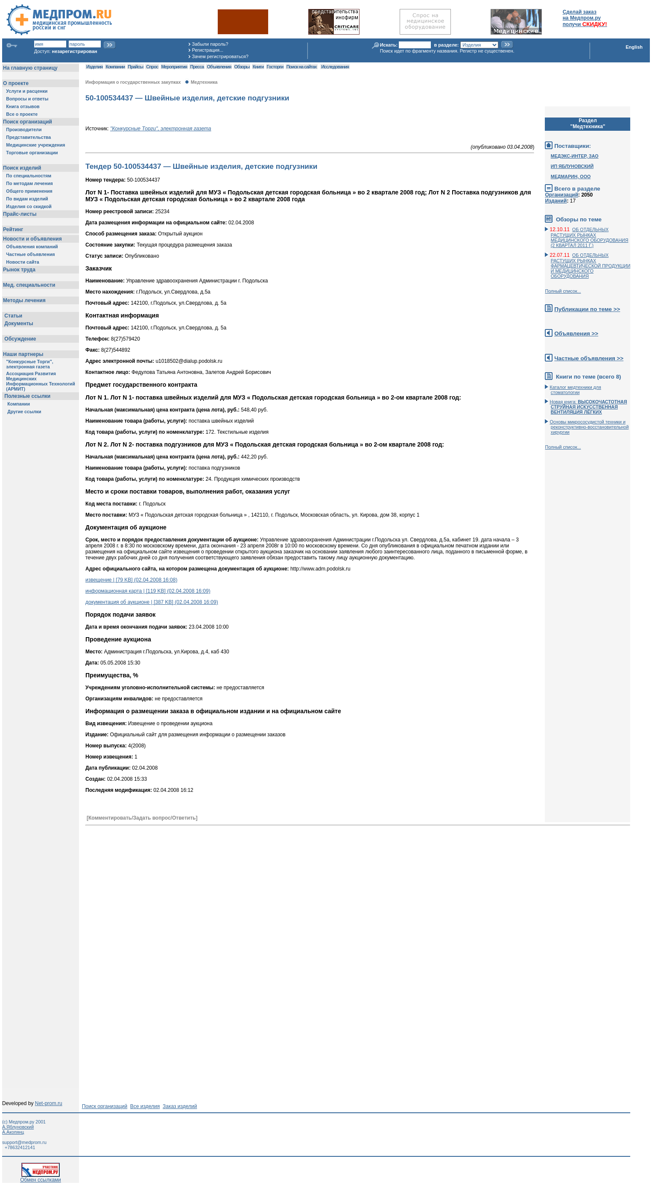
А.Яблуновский (18, 1126)
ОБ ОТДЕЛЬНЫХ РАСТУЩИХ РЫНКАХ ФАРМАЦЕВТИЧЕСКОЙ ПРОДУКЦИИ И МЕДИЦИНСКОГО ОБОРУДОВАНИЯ (591, 266)
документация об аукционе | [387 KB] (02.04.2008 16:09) (151, 602)
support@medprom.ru (24, 1142)
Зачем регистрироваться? (220, 56)
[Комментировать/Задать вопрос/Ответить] (142, 818)
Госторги (275, 66)
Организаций (561, 195)
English (634, 47)
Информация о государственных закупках (133, 82)
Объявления (219, 66)
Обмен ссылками (40, 1177)
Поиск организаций (105, 1106)
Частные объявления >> (588, 358)
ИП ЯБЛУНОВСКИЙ (572, 166)
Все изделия (145, 1106)
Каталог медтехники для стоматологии (575, 390)
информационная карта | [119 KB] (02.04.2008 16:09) (148, 591)
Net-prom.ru (48, 1103)
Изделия (94, 66)
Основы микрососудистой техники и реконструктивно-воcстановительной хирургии (589, 427)
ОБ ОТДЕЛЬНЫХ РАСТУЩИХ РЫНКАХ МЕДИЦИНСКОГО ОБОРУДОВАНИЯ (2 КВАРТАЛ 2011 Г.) (590, 237)
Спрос (152, 66)
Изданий (556, 201)
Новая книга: (588, 407)
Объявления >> (576, 333)
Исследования (335, 66)
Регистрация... (207, 50)
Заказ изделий (180, 1106)
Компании (115, 66)
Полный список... (563, 291)
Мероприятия (174, 66)
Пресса (197, 66)
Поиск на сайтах (302, 66)
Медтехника (204, 82)
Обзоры (242, 66)
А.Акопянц (13, 1132)
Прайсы (135, 66)
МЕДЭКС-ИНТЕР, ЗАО (575, 156)
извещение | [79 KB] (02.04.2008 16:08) (131, 580)
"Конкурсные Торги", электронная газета (160, 129)
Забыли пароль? (210, 44)
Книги (258, 66)
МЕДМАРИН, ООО (571, 176)
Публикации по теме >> (587, 309)
